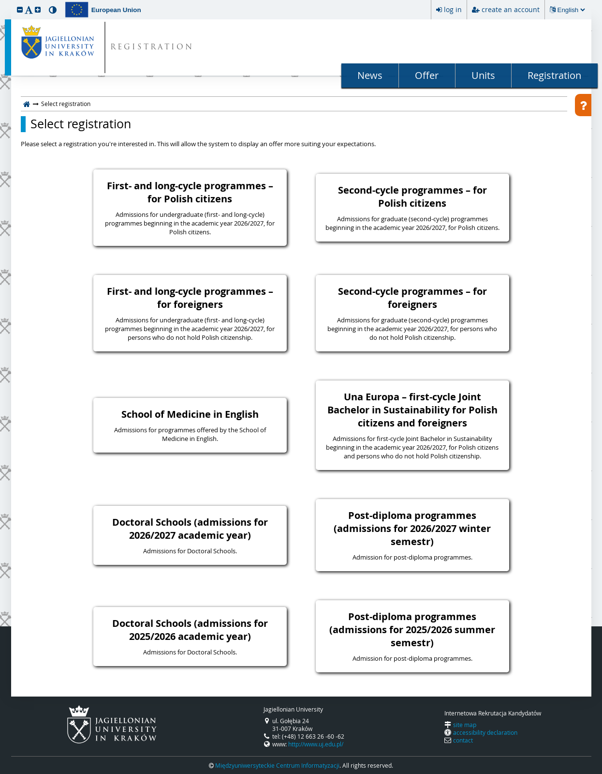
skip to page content (2, 2)
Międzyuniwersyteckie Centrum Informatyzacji (277, 765)
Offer (427, 75)
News (369, 75)
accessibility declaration (485, 732)
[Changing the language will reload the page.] (571, 10)
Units (483, 75)
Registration (554, 75)
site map (464, 724)
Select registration (80, 124)
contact (463, 740)
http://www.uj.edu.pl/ (315, 744)
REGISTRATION (152, 47)
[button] (20, 9)
